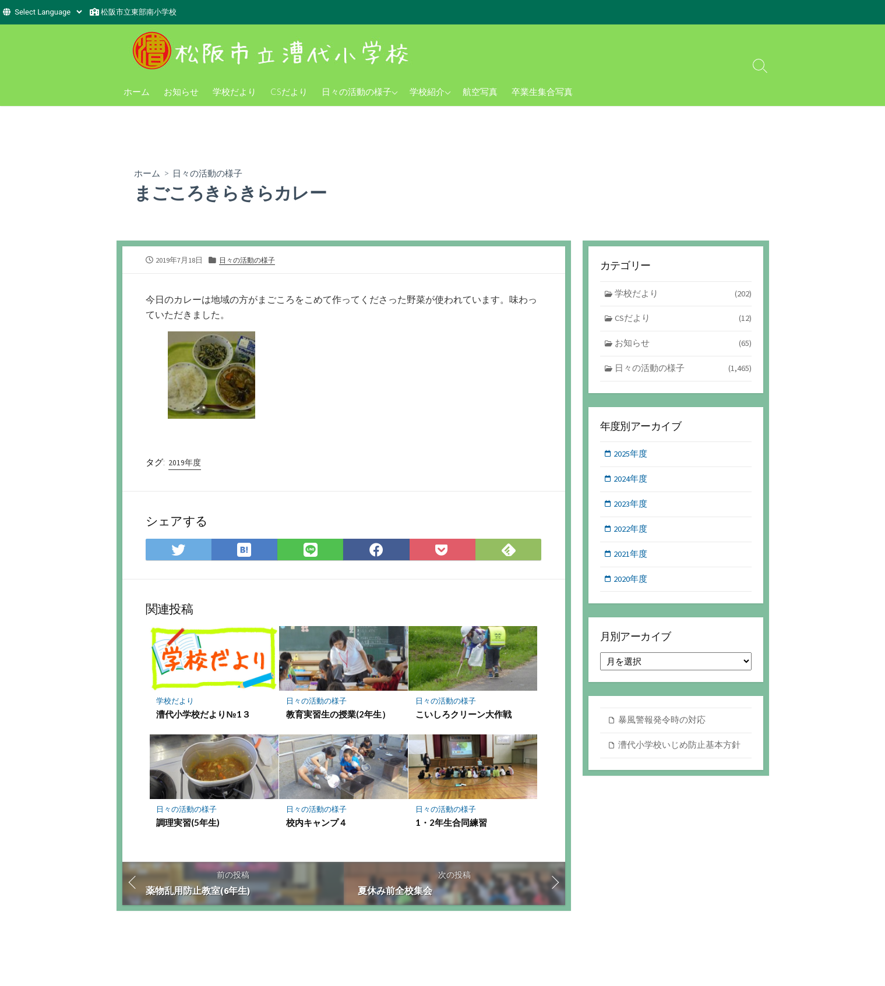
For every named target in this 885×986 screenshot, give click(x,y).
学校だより (234, 91)
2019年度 (184, 463)
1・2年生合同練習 (451, 824)
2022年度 (631, 532)
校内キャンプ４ (316, 824)
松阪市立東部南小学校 (139, 12)
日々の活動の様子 (357, 91)
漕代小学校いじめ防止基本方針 (679, 749)
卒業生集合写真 (542, 91)
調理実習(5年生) (188, 824)
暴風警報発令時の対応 (662, 724)
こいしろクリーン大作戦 (463, 716)
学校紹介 (427, 91)
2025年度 (631, 456)
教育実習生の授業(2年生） (338, 716)
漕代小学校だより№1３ (204, 716)
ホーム (137, 91)
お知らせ (181, 91)
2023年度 (631, 507)
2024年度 (631, 481)
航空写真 (480, 91)
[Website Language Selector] (48, 12)
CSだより (289, 91)
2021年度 (631, 557)
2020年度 (631, 583)
